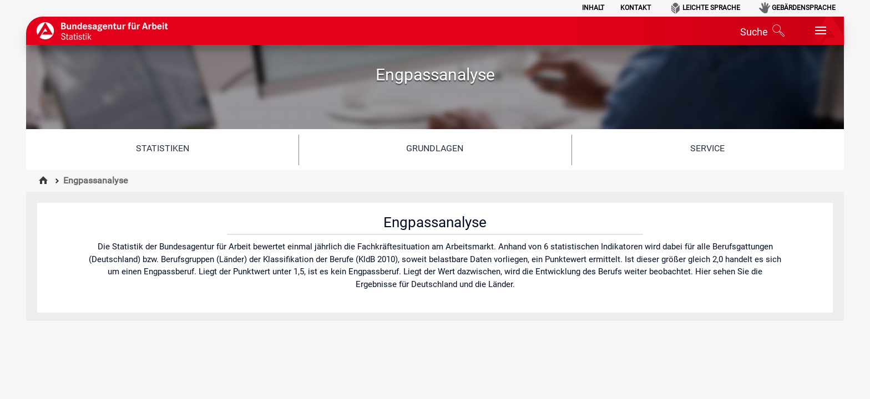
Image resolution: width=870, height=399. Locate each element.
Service (707, 148)
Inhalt (593, 8)
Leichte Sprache (711, 8)
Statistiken (162, 148)
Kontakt (635, 8)
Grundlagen (434, 148)
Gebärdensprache (804, 8)
